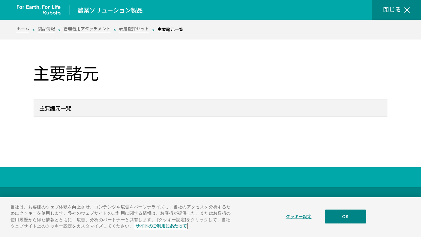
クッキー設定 (299, 221)
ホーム (22, 28)
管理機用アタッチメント (87, 28)
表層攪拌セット (134, 28)
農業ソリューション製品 (110, 10)
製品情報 (46, 28)
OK (345, 221)
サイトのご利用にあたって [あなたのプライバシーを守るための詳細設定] (161, 230)
